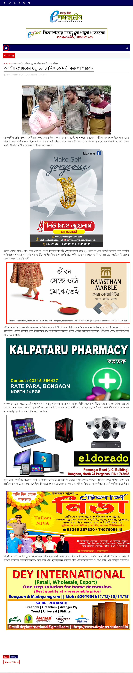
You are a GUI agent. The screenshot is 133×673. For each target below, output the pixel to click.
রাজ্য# (13, 657)
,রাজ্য (44, 75)
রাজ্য (14, 64)
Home (7, 64)
